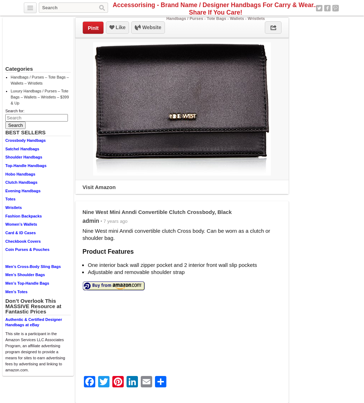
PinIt (93, 28)
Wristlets (13, 207)
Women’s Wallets (21, 224)
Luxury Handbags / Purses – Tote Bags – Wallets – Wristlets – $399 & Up (40, 97)
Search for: (15, 111)
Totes (10, 199)
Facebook (327, 8)
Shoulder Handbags (23, 157)
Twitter (319, 8)
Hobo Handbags (20, 174)
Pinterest (335, 8)
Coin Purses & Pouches (27, 249)
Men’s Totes (16, 292)
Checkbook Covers (23, 241)
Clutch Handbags (21, 182)
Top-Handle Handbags (26, 165)
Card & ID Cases (20, 233)
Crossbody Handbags (25, 140)
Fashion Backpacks (23, 216)
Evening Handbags (23, 191)
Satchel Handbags (22, 149)
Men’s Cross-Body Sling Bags (33, 266)
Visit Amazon (99, 187)
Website (148, 28)
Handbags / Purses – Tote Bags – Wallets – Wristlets (40, 80)
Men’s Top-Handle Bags (27, 283)
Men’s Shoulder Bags (25, 275)
